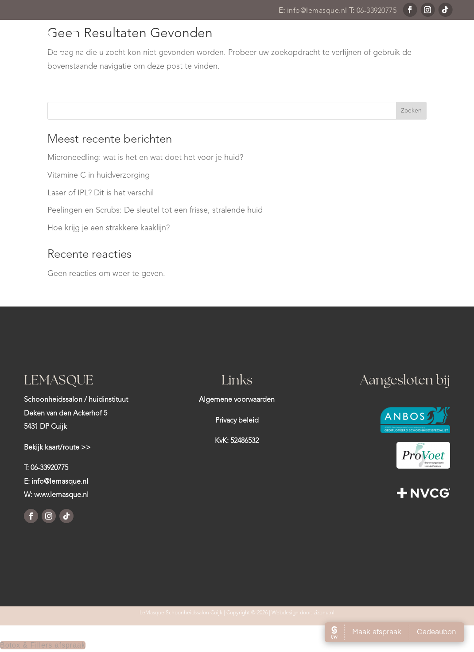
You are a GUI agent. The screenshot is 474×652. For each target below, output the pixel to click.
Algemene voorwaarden (237, 400)
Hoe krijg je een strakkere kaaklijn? (108, 228)
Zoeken (411, 111)
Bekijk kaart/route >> (57, 447)
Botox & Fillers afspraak (42, 645)
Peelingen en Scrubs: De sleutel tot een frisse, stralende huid (155, 210)
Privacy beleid (237, 420)
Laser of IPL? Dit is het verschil (100, 193)
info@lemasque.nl (317, 11)
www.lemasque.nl (61, 495)
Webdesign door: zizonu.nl (303, 613)
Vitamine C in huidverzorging (98, 175)
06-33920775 (377, 11)
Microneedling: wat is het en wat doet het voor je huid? (145, 158)
